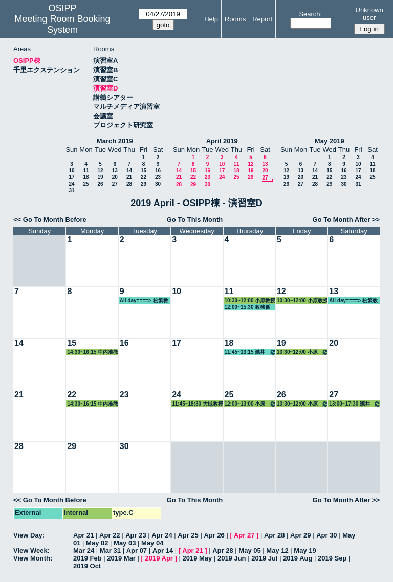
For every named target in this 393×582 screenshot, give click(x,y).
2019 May (197, 558)
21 (129, 177)
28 (129, 184)
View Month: (32, 558)
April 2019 (222, 141)
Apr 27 (244, 535)
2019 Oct (87, 566)
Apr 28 (274, 535)
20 (115, 177)
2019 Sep (332, 558)
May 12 (277, 550)
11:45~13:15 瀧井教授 (250, 352)
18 (86, 177)
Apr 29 (300, 535)
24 (71, 184)
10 (71, 170)
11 (86, 170)
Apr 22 (109, 535)
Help (211, 19)
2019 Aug (297, 558)
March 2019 (115, 141)
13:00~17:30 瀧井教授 (355, 403)
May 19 (305, 550)
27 (115, 184)
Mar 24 (83, 550)
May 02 (97, 543)
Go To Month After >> (346, 219)
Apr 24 (161, 535)
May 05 (249, 550)
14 (129, 170)
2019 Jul (264, 558)
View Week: (31, 550)
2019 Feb (87, 558)
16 (158, 170)
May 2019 (329, 141)
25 (86, 184)
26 (100, 184)
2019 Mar (121, 558)
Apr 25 (188, 535)
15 (143, 170)
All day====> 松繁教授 (144, 301)
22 (143, 177)
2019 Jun (231, 558)
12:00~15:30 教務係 (248, 307)
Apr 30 (326, 535)
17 (71, 177)
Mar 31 (110, 550)
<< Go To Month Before (49, 219)
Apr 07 (136, 550)
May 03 (125, 543)
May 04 (152, 543)
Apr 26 (214, 535)
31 (71, 190)
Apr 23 (135, 535)
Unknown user (369, 13)
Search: (310, 14)
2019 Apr (158, 558)
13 (115, 170)
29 (143, 184)
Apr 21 (83, 535)
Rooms (235, 19)
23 (158, 177)
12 (100, 170)
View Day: (29, 535)
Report (262, 19)
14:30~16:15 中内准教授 (92, 352)
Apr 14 (162, 550)
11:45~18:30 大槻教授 (197, 404)
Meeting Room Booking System (62, 24)
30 (158, 184)
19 (100, 177)
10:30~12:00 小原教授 (250, 300)
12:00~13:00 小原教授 (250, 403)
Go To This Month (195, 219)
